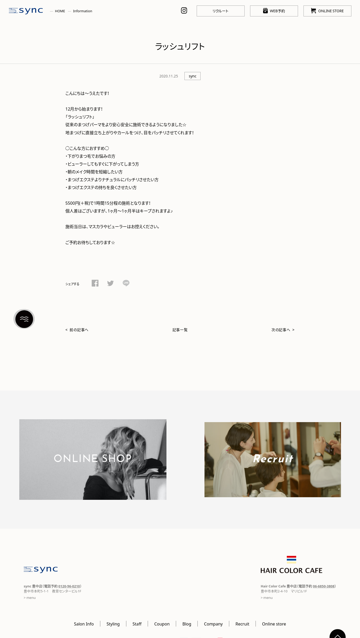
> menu (30, 597)
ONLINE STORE (327, 10)
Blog (186, 624)
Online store (274, 624)
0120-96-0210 (69, 586)
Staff (137, 624)
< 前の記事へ (77, 329)
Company (213, 624)
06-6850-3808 (323, 586)
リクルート (220, 10)
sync (192, 75)
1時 (97, 203)
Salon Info (84, 624)
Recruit (242, 624)
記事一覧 (180, 329)
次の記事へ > (283, 329)
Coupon (162, 624)
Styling (113, 624)
